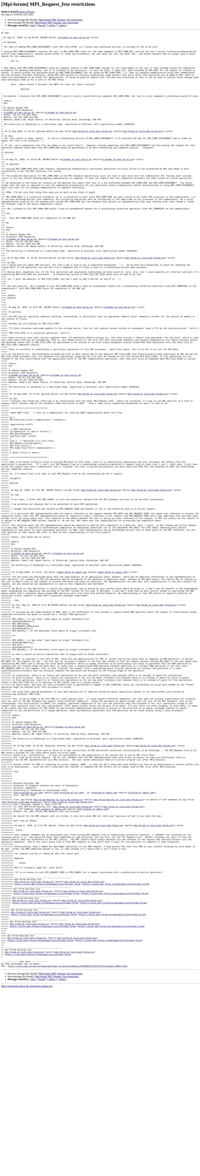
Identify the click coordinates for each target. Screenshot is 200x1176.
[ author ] (62, 25)
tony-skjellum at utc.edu (28, 945)
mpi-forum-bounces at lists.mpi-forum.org (58, 953)
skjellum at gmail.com (104, 945)
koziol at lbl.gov (26, 11)
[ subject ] (52, 25)
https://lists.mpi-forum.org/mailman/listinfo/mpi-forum (47, 1054)
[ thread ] (41, 25)
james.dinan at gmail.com (72, 680)
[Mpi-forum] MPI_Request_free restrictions (60, 19)
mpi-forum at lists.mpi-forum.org (92, 151)
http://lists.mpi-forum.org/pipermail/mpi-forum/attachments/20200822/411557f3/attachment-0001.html (68, 1153)
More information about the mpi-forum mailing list (26, 1173)
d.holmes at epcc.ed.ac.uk (74, 38)
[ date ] (33, 25)
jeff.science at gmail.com (50, 964)
